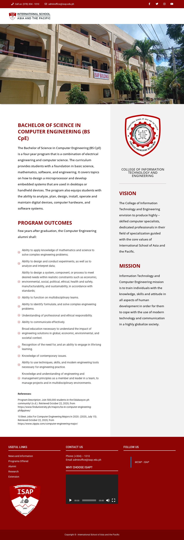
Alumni (12, 466)
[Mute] (108, 500)
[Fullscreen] (113, 500)
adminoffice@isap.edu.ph (61, 4)
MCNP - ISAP (142, 462)
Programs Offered (18, 461)
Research (13, 471)
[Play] (70, 500)
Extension (13, 476)
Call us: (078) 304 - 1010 (27, 4)
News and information (20, 456)
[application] (92, 489)
